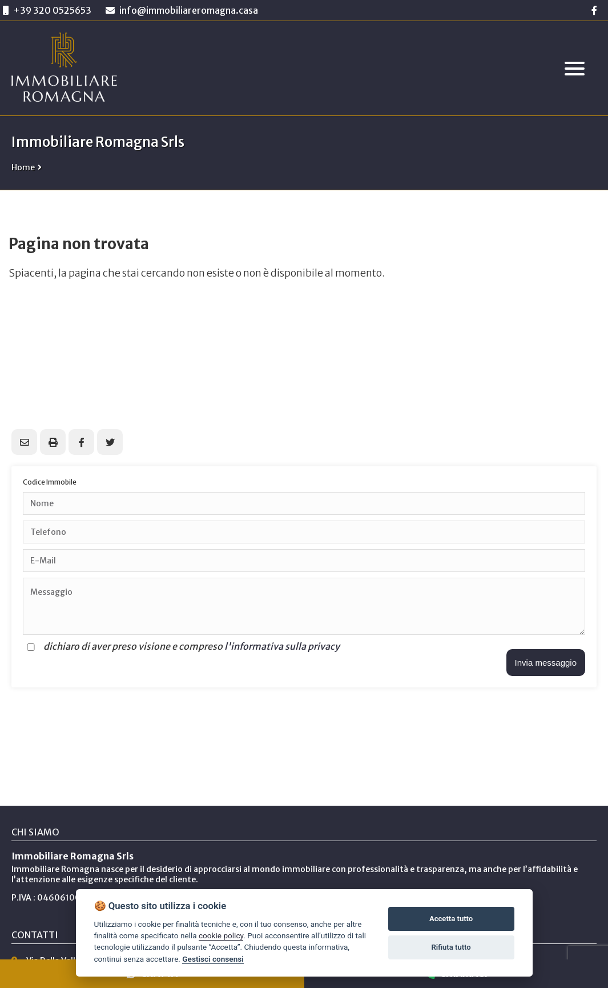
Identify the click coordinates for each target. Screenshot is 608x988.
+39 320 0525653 (52, 10)
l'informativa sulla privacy (282, 646)
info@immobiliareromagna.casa (182, 10)
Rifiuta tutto (450, 947)
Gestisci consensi (212, 958)
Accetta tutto (451, 918)
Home (23, 167)
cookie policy (221, 935)
